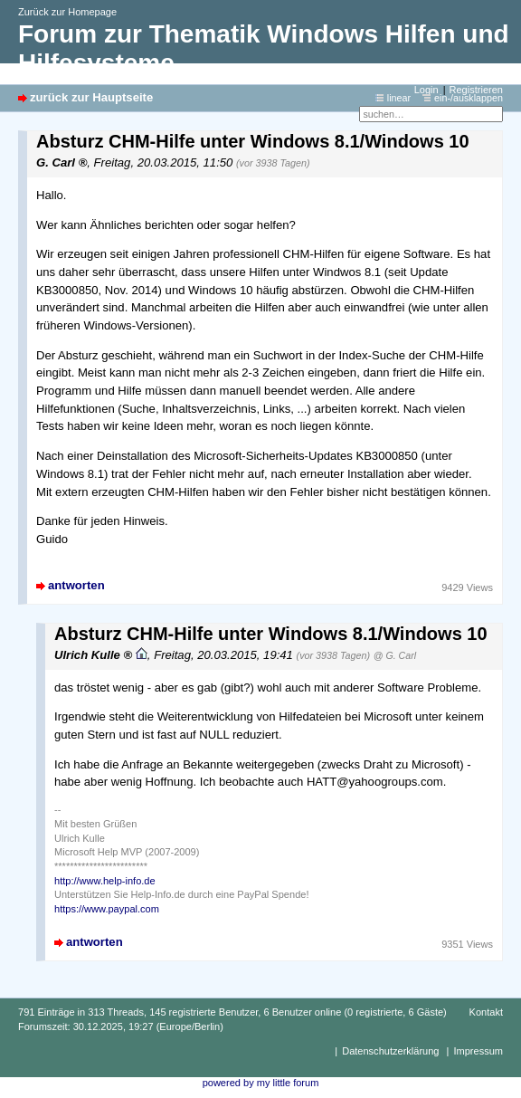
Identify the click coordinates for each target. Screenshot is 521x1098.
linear (399, 97)
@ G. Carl (395, 655)
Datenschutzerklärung (390, 1050)
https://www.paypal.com (106, 908)
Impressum (478, 1050)
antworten (76, 585)
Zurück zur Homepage (67, 11)
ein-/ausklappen (468, 97)
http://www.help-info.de (105, 880)
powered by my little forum (261, 1082)
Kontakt (486, 1012)
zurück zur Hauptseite (91, 97)
